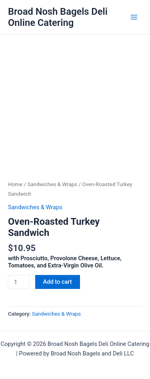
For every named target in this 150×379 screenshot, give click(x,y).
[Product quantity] (18, 282)
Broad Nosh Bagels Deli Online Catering (58, 17)
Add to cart (57, 281)
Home (15, 184)
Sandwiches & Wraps (52, 184)
